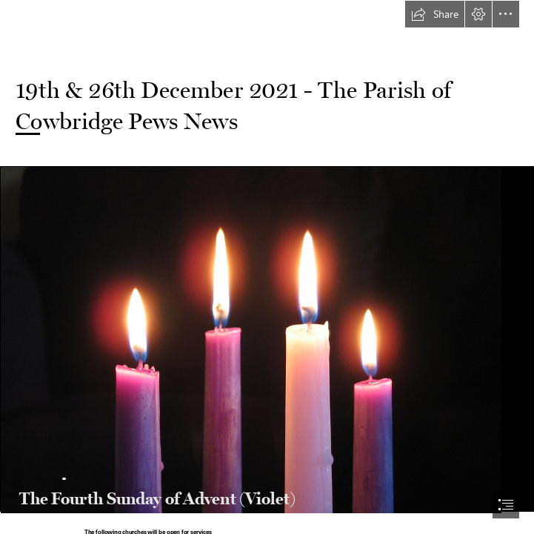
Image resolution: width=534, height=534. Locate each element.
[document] (267, 267)
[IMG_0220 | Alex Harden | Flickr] (267, 339)
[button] (434, 14)
